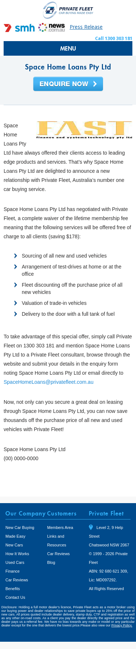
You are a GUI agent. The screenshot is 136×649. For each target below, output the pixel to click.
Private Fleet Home (68, 10)
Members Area (60, 527)
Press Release (86, 26)
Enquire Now (68, 84)
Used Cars (14, 562)
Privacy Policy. (121, 625)
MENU (68, 48)
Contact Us (15, 597)
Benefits (12, 588)
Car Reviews (16, 580)
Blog (51, 562)
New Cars (14, 545)
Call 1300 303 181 (113, 38)
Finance (12, 571)
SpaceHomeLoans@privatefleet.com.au (49, 382)
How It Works (17, 554)
